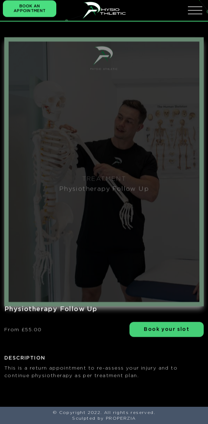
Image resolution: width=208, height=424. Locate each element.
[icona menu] (195, 10)
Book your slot (166, 330)
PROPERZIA (121, 418)
